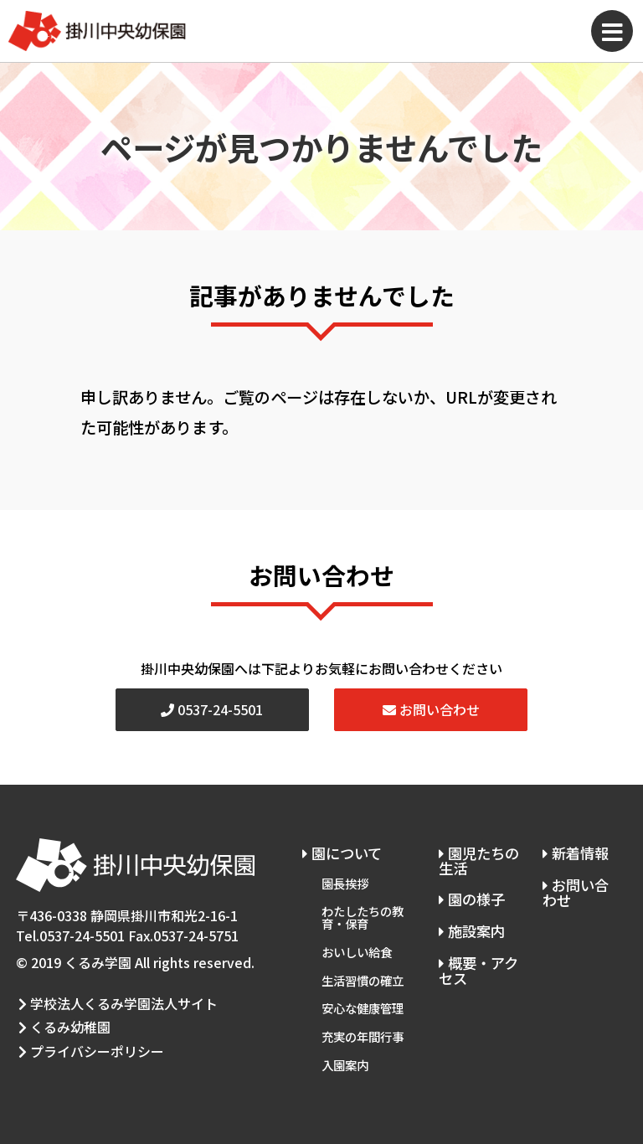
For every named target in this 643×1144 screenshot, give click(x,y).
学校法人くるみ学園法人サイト (115, 1001)
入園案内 (345, 1050)
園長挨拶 (345, 880)
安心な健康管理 (363, 997)
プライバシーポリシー (89, 1042)
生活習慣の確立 (363, 971)
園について (343, 852)
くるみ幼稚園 (62, 1022)
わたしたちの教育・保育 (363, 912)
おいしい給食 (357, 944)
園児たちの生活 (477, 860)
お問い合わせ (431, 709)
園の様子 (470, 896)
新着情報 (575, 852)
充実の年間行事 (363, 1024)
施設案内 (470, 925)
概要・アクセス (477, 964)
